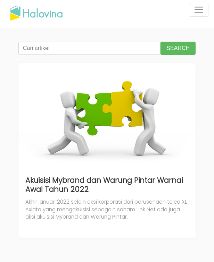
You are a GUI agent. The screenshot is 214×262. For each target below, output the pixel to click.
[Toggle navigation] (198, 10)
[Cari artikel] (89, 48)
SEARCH (178, 48)
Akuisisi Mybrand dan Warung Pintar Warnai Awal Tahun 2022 (104, 184)
